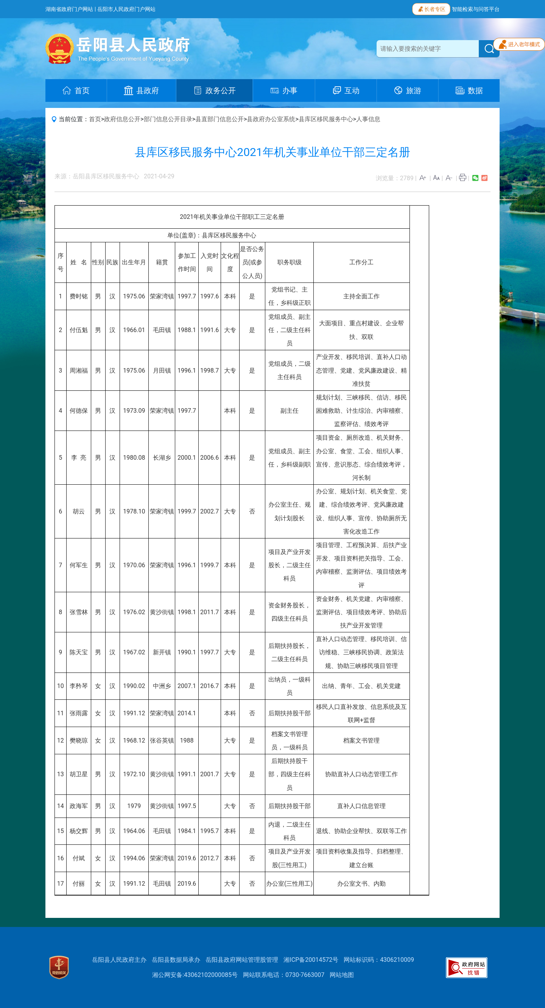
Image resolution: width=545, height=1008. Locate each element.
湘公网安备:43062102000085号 (195, 974)
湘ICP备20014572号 (310, 959)
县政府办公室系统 (271, 119)
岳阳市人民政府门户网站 (126, 9)
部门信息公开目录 (168, 119)
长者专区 (431, 8)
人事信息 (368, 119)
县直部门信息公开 (219, 119)
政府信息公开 (122, 119)
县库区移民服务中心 (326, 119)
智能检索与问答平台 (476, 9)
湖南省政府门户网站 (69, 9)
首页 (95, 119)
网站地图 (342, 974)
